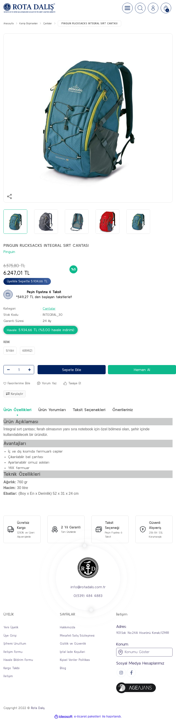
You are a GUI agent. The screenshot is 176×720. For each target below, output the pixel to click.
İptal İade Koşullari (72, 652)
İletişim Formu (12, 652)
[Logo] (29, 8)
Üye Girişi (9, 635)
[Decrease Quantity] (8, 369)
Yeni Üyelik (10, 627)
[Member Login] (153, 8)
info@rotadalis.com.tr (88, 587)
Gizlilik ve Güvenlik (73, 643)
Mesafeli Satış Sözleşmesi (77, 635)
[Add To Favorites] (16, 383)
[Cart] (166, 8)
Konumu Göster (133, 652)
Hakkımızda (67, 627)
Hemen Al (142, 370)
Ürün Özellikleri (17, 409)
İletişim (8, 676)
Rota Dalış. (38, 708)
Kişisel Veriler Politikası (75, 660)
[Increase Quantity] (29, 369)
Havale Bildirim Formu (18, 660)
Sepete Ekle (71, 370)
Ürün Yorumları (52, 409)
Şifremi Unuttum (14, 643)
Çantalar (49, 308)
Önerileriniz (122, 409)
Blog (63, 668)
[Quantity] (19, 369)
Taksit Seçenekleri (89, 409)
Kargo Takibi (11, 668)
